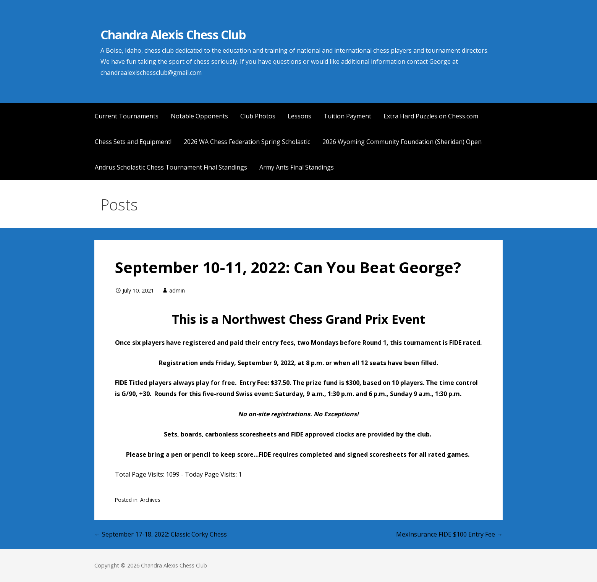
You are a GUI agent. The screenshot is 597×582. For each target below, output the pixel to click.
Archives (150, 499)
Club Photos (257, 116)
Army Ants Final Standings (296, 167)
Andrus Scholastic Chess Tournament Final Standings (171, 167)
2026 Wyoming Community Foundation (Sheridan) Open (402, 141)
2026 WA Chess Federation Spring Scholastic (247, 141)
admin (177, 290)
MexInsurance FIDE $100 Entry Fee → (449, 534)
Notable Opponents (199, 116)
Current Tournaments (127, 116)
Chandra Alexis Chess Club (173, 34)
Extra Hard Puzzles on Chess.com (430, 116)
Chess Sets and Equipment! (133, 141)
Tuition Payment (347, 116)
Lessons (299, 116)
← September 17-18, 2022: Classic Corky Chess (160, 534)
